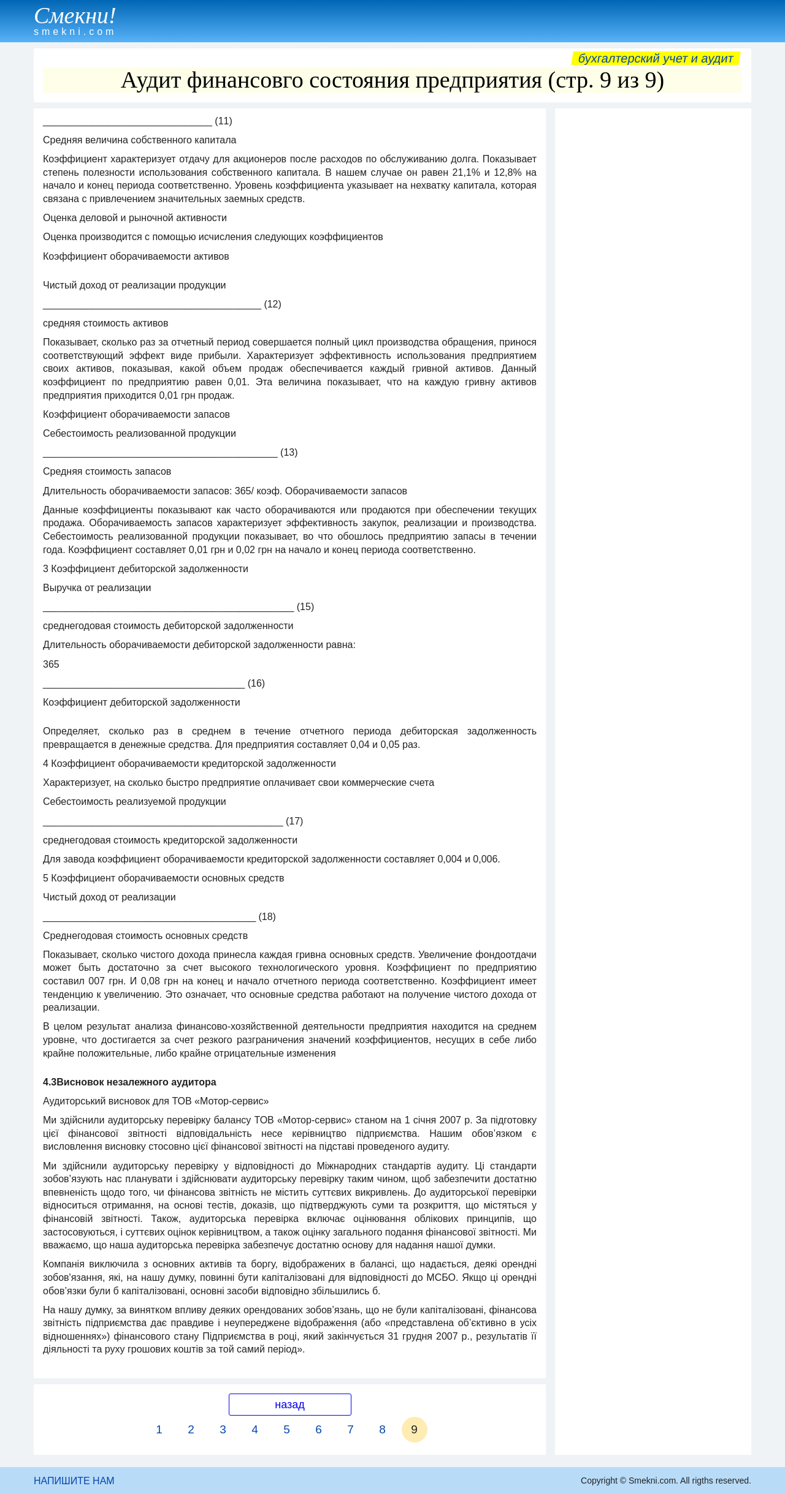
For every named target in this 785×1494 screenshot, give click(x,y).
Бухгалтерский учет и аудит (656, 58)
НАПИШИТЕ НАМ (74, 1481)
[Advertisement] (653, 298)
